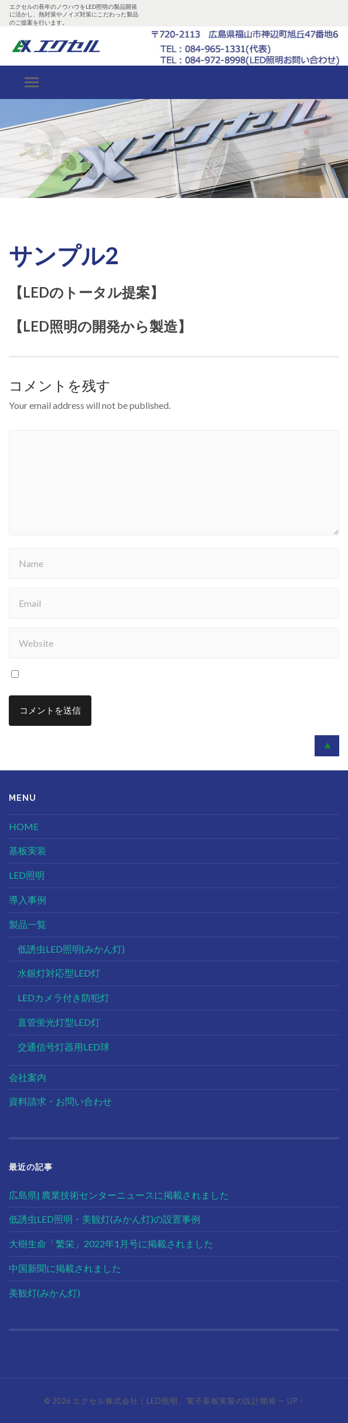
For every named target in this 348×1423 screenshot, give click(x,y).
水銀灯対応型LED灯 (59, 972)
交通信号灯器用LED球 (64, 1046)
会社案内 (27, 1077)
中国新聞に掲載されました (65, 1268)
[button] (8, 157)
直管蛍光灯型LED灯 (59, 1022)
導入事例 (27, 899)
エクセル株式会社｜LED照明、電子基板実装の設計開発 (175, 1400)
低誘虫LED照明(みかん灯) (71, 948)
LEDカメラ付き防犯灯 (64, 997)
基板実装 (27, 850)
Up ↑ (295, 1400)
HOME (24, 826)
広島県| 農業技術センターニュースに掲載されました (119, 1194)
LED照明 (27, 875)
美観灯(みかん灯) (44, 1292)
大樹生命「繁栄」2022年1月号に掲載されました (111, 1243)
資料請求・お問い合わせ (60, 1101)
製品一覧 (27, 924)
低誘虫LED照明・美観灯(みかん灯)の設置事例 (104, 1218)
